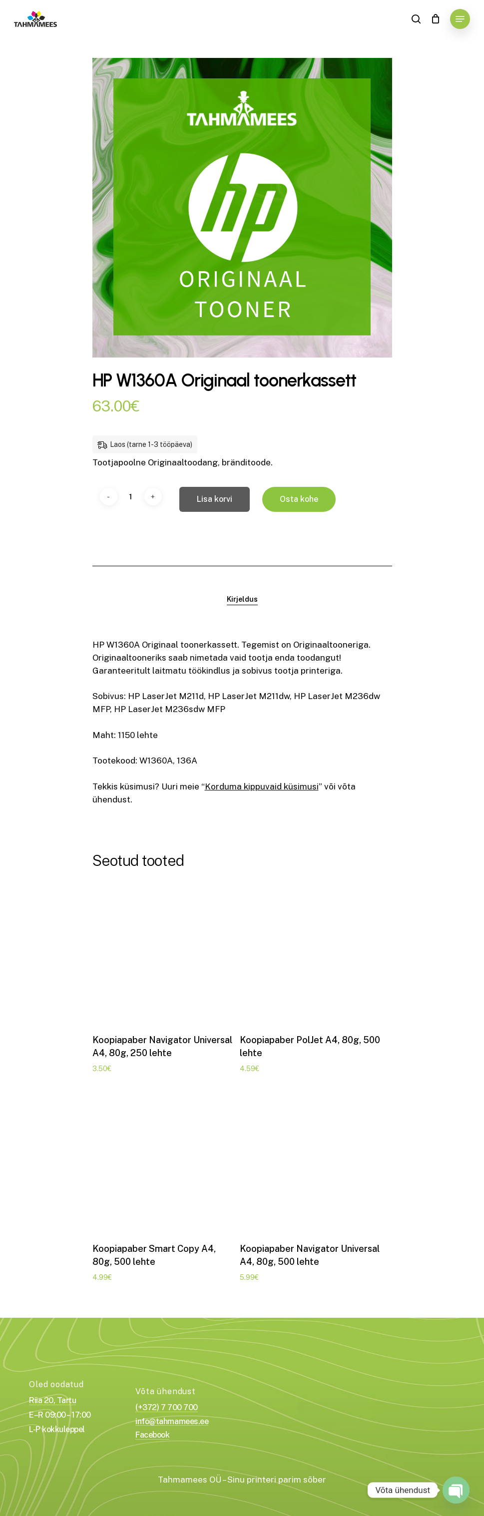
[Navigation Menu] (460, 19)
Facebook (152, 1435)
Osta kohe (299, 499)
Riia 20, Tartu (52, 1400)
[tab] (242, 599)
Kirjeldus (242, 599)
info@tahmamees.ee (171, 1421)
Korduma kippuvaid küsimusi (262, 786)
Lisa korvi (214, 499)
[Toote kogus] (130, 496)
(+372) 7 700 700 (166, 1407)
